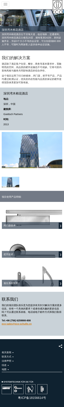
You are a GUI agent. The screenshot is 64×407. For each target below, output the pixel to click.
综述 (5, 365)
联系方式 (8, 356)
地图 (5, 369)
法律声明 (8, 360)
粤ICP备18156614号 (32, 398)
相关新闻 (8, 352)
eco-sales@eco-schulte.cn (17, 324)
